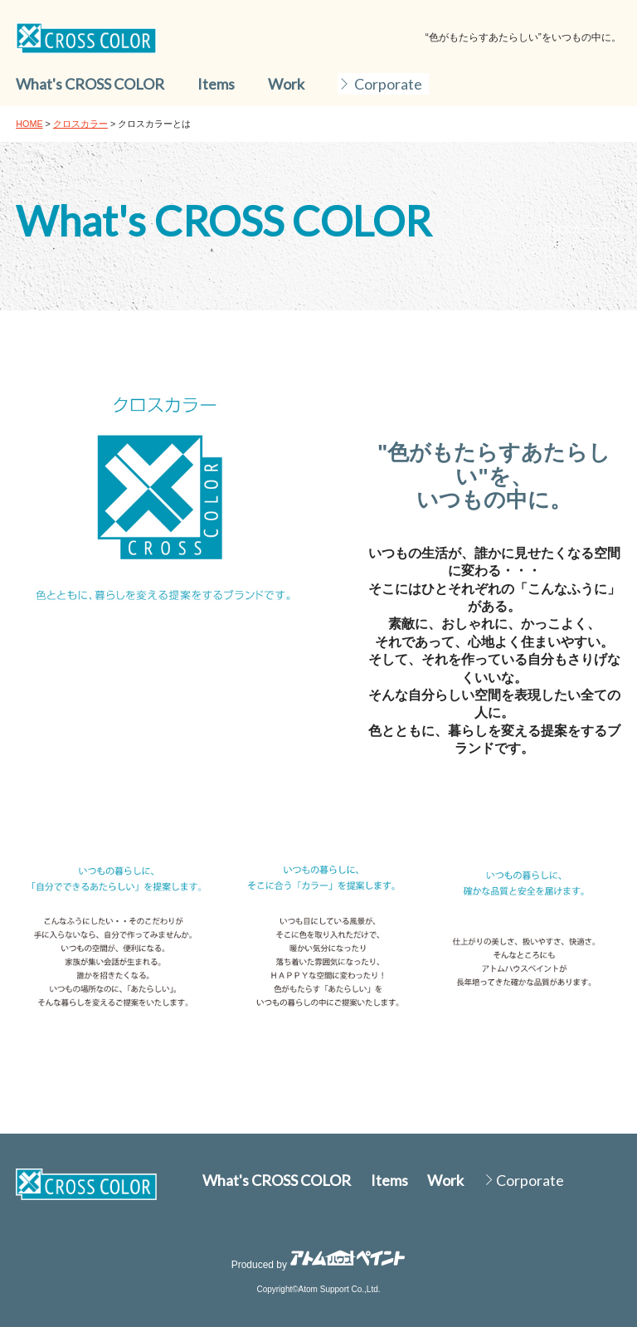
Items (216, 83)
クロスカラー (80, 124)
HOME (29, 124)
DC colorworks (86, 38)
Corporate (388, 83)
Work (286, 83)
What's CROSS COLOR (90, 83)
